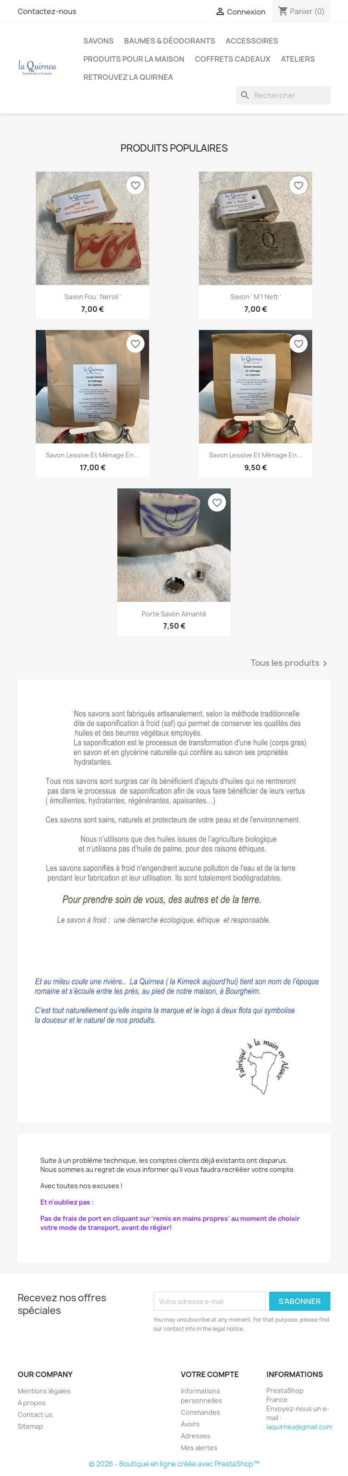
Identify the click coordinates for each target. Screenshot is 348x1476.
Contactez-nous (47, 11)
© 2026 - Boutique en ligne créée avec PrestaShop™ (174, 1464)
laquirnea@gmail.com (299, 1426)
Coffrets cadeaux (233, 59)
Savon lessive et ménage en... (92, 455)
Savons (98, 41)
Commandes (200, 1412)
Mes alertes (199, 1447)
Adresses (196, 1436)
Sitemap (30, 1426)
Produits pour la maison (133, 59)
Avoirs (190, 1424)
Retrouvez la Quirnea (128, 77)
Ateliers (298, 59)
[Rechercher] (283, 95)
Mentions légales (44, 1391)
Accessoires (252, 41)
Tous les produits (290, 663)
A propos (32, 1402)
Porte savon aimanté (174, 614)
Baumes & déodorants (169, 41)
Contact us (35, 1414)
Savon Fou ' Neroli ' (92, 296)
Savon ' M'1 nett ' (256, 296)
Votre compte (210, 1374)
